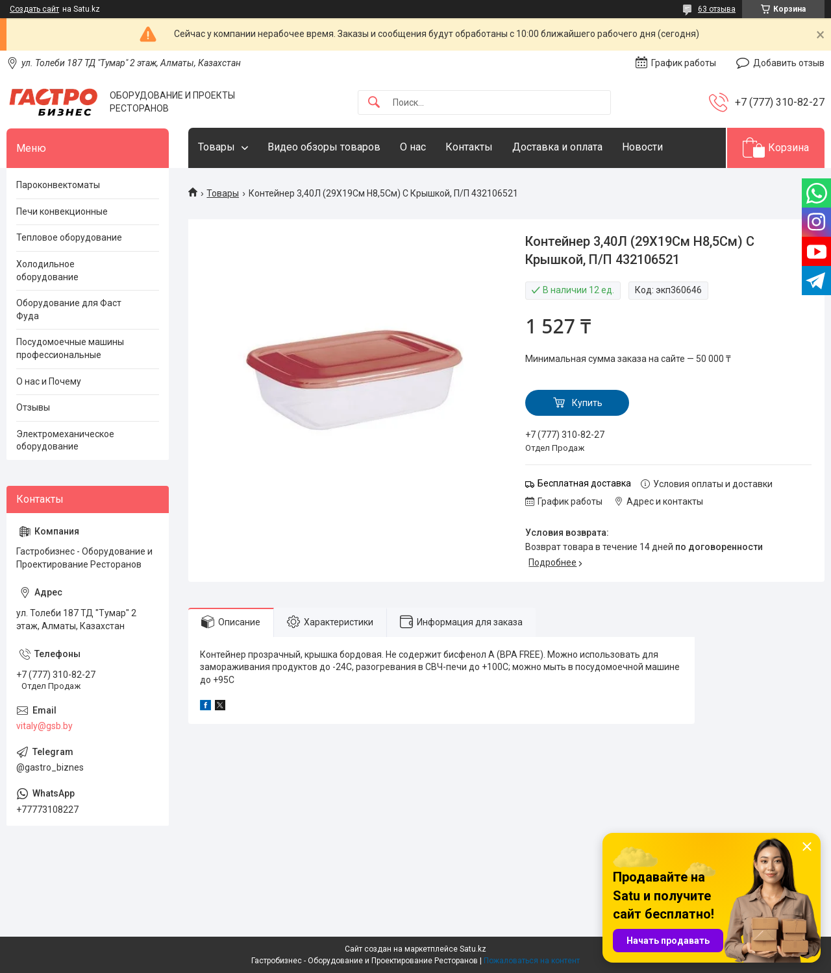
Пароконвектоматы (58, 185)
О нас (413, 147)
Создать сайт (34, 9)
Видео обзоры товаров (323, 147)
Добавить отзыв (789, 63)
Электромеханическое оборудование (65, 440)
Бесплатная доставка (584, 483)
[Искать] (374, 103)
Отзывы (33, 407)
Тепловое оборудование (69, 237)
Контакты (469, 147)
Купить (587, 403)
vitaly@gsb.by (44, 726)
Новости (642, 147)
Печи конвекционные (62, 211)
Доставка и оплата (557, 147)
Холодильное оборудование (47, 270)
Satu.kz (473, 949)
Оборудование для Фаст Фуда (68, 309)
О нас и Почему (48, 381)
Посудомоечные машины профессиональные (70, 348)
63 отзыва (717, 9)
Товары (216, 147)
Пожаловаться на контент (532, 960)
